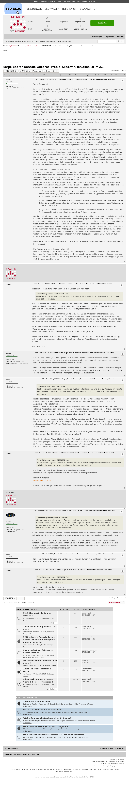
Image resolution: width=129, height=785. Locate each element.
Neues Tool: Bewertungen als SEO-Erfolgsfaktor (46, 726)
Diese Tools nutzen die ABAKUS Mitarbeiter (43, 710)
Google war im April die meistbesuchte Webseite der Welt (26, 75)
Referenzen (69, 8)
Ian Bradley (121, 759)
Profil (30, 27)
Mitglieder (63, 20)
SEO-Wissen (52, 8)
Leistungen (34, 8)
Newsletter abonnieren (102, 23)
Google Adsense (29, 634)
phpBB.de (121, 764)
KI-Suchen (52, 666)
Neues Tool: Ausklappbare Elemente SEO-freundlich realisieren (53, 734)
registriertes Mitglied (31, 46)
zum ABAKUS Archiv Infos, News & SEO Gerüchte (22, 754)
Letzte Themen (80, 27)
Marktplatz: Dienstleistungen (33, 657)
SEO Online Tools (36, 769)
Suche (47, 20)
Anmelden (63, 27)
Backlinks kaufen (90, 769)
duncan (41, 386)
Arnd (86, 660)
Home (30, 20)
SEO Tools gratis (112, 769)
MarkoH (29, 666)
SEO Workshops (65, 769)
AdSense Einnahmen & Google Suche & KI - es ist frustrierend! (38, 680)
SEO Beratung (78, 769)
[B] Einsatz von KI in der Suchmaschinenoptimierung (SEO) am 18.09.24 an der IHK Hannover (92, 75)
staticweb (9, 353)
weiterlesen (27, 706)
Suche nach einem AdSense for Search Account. (38, 651)
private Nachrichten (47, 28)
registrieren (13, 46)
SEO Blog (25, 769)
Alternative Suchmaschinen (37, 701)
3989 (13, 359)
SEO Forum (58, 1)
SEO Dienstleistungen (51, 769)
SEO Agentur (88, 8)
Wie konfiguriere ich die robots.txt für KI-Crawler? (47, 718)
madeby (29, 618)
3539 (13, 527)
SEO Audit (101, 769)
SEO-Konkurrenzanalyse (63, 771)
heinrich (88, 637)
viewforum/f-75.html (42, 480)
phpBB (101, 761)
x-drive (28, 645)
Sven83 (8, 80)
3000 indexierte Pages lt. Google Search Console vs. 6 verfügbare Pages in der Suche (39, 640)
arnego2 (8, 521)
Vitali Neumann (31, 632)
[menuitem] (119, 36)
